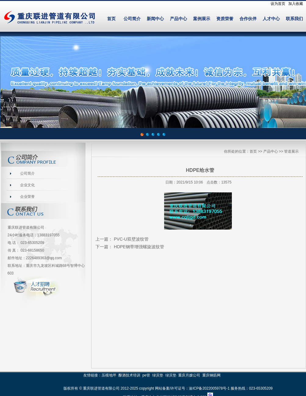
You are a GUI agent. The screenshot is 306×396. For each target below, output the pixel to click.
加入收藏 (295, 4)
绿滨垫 (157, 375)
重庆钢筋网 (211, 375)
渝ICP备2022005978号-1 (209, 388)
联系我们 (294, 18)
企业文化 (27, 185)
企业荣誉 (27, 196)
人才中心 (271, 18)
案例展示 (201, 18)
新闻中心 (155, 18)
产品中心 (178, 18)
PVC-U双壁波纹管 (131, 239)
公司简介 (132, 18)
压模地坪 (109, 375)
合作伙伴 (248, 18)
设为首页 (278, 4)
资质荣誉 (224, 18)
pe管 (146, 375)
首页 (111, 18)
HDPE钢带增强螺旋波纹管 (139, 246)
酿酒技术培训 (129, 375)
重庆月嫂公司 (189, 375)
